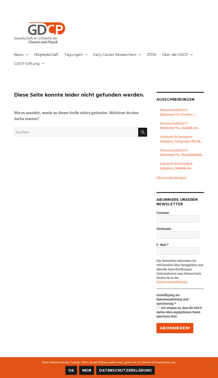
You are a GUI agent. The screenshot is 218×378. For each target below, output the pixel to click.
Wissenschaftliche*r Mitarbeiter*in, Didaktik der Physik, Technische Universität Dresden (181, 126)
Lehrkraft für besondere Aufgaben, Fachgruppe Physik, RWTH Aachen (180, 139)
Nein (86, 370)
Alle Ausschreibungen (171, 178)
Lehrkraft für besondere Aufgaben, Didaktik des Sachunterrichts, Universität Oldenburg (179, 166)
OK (71, 370)
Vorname (162, 213)
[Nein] (213, 367)
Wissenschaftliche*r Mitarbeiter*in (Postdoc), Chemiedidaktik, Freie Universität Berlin (177, 112)
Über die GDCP (175, 55)
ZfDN (151, 55)
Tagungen (73, 55)
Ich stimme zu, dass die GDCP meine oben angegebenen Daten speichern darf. (179, 312)
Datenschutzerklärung (171, 282)
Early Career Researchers (114, 55)
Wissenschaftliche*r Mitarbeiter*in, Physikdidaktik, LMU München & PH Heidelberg (181, 153)
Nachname (163, 229)
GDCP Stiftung (27, 64)
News (18, 55)
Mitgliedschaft (46, 55)
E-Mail (162, 245)
